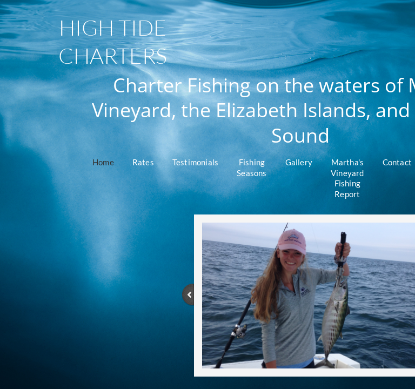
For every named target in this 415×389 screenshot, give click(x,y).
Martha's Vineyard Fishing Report (347, 178)
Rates (143, 162)
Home (103, 162)
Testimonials (195, 162)
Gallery (298, 162)
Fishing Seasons (251, 167)
